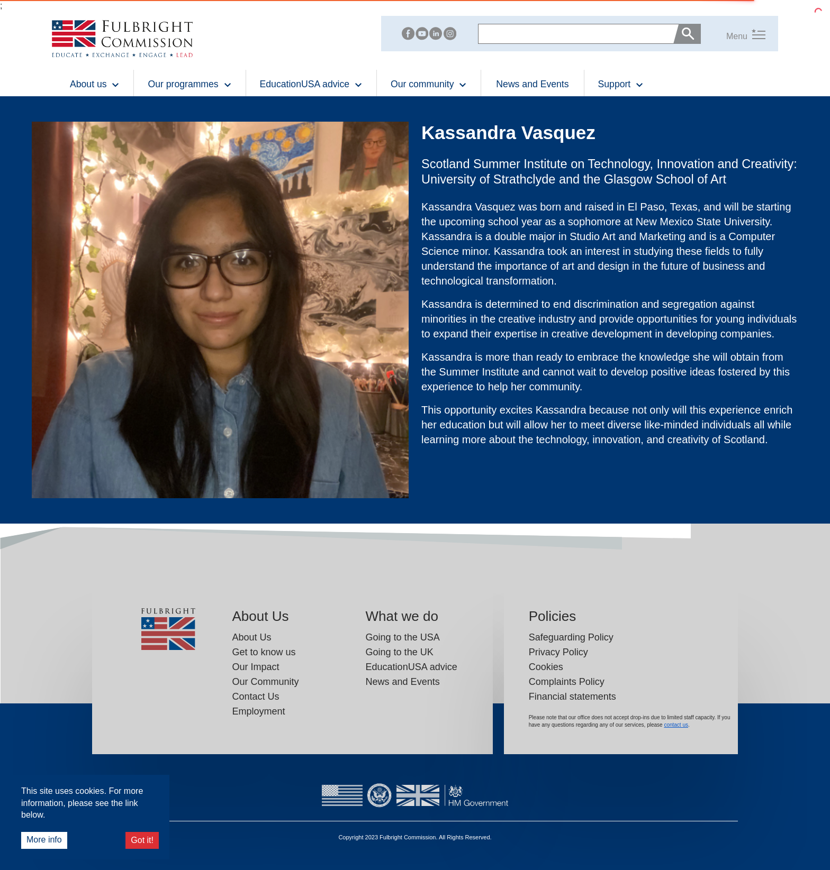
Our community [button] (429, 84)
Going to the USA (403, 637)
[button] (733, 34)
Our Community (265, 681)
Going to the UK (400, 652)
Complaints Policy (567, 681)
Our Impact (255, 667)
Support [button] (621, 84)
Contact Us (255, 696)
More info (44, 839)
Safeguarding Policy (571, 637)
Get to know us (264, 652)
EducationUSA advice (411, 667)
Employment (258, 711)
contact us (676, 725)
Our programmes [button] (189, 84)
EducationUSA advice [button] (311, 84)
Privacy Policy (558, 652)
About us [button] (95, 84)
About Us (252, 637)
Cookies (546, 667)
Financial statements (572, 696)
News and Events (532, 84)
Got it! (142, 840)
